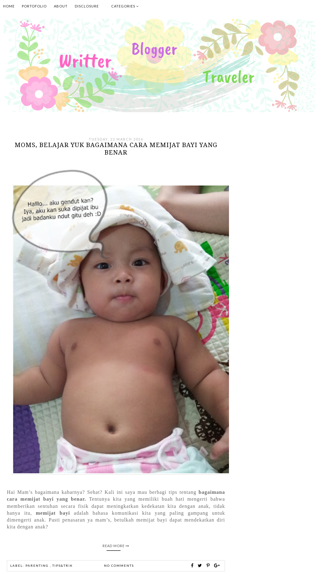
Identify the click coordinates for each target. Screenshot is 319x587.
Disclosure (87, 6)
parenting (38, 565)
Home (9, 6)
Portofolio (34, 6)
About (61, 6)
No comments (119, 565)
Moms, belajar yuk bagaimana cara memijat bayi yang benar (116, 148)
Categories (125, 6)
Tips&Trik (62, 565)
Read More (115, 546)
